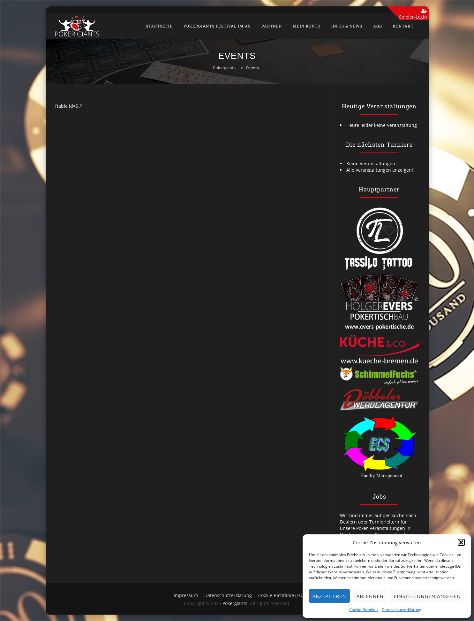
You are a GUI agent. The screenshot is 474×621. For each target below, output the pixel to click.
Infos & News (346, 25)
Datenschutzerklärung (401, 609)
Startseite (159, 25)
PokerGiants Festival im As (217, 25)
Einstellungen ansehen (427, 596)
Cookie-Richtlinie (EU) (281, 595)
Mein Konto (306, 25)
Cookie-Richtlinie (364, 609)
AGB (377, 25)
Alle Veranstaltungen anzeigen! (379, 170)
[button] (461, 542)
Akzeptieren (329, 596)
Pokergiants (234, 603)
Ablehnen (370, 596)
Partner (271, 25)
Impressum (186, 595)
